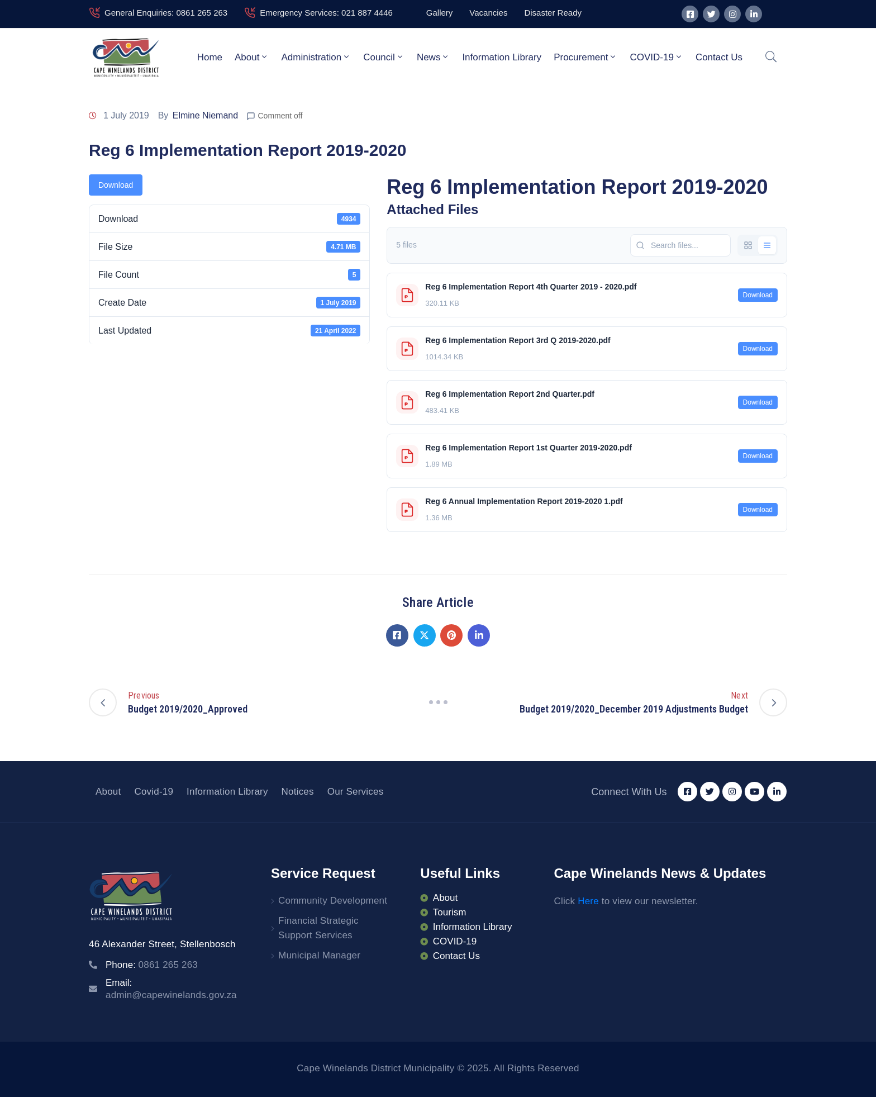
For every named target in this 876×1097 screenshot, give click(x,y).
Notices (298, 791)
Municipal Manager (319, 955)
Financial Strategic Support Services (318, 928)
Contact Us (719, 57)
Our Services (355, 791)
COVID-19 (656, 57)
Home (209, 57)
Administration (316, 57)
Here (588, 901)
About (252, 57)
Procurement (585, 57)
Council (383, 57)
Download (115, 185)
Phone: (152, 965)
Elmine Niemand (205, 115)
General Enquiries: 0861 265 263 (165, 12)
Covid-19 (153, 791)
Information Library (501, 57)
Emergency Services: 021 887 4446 (326, 12)
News (433, 57)
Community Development (332, 900)
